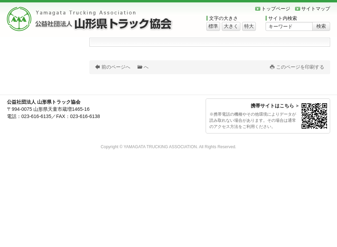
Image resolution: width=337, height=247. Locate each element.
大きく (231, 26)
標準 (213, 26)
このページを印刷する (300, 67)
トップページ (275, 8)
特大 (249, 26)
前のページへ (115, 67)
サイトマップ (315, 8)
